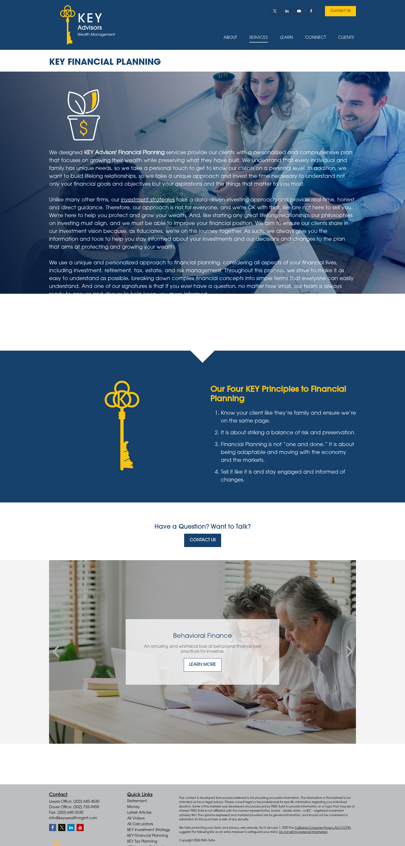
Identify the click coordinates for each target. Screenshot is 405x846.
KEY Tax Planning (142, 842)
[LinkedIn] (287, 11)
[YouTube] (299, 11)
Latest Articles (139, 813)
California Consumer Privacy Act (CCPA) (323, 828)
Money (133, 807)
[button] (230, 38)
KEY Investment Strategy (148, 830)
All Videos (136, 819)
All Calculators (140, 824)
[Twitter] (275, 11)
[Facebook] (311, 11)
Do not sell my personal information (303, 832)
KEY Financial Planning (147, 836)
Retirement (137, 801)
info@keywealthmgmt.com (73, 818)
